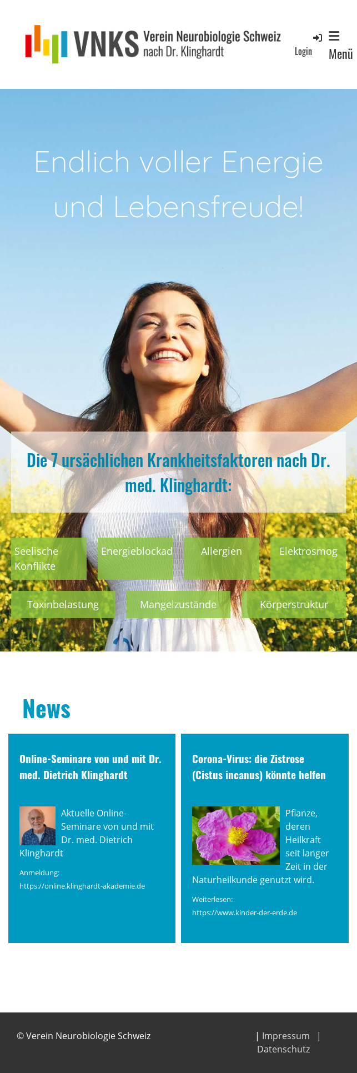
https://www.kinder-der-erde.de (244, 912)
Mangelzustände (178, 604)
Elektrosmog (308, 551)
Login (309, 45)
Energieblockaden (142, 551)
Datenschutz (283, 1049)
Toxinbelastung (63, 604)
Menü (341, 46)
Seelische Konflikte (36, 558)
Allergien (221, 551)
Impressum (286, 1036)
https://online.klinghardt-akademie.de (82, 886)
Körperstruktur (294, 604)
